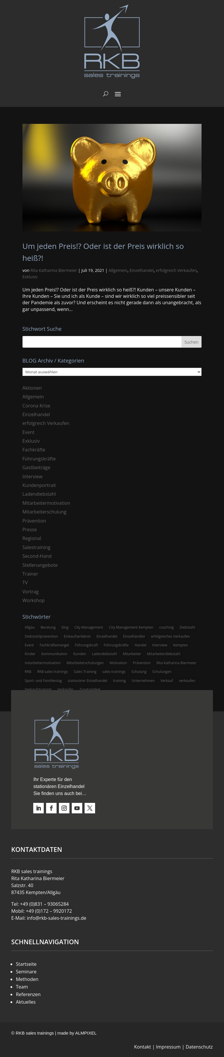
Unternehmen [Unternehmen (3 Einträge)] (143, 680)
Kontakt (142, 1047)
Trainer (30, 574)
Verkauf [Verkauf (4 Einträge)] (166, 680)
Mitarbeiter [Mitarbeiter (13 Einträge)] (132, 653)
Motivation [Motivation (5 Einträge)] (118, 662)
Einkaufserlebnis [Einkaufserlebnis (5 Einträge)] (77, 636)
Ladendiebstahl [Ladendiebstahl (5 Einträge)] (104, 653)
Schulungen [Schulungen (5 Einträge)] (161, 671)
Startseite (26, 964)
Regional (31, 538)
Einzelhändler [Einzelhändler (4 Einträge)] (134, 636)
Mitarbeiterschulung (44, 512)
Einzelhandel (142, 270)
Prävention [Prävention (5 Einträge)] (142, 662)
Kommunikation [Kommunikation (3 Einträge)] (54, 653)
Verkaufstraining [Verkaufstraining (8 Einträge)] (38, 689)
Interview (32, 476)
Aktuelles (26, 1002)
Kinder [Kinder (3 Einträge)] (30, 653)
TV (25, 582)
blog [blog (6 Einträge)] (65, 627)
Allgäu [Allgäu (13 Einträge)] (30, 627)
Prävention (34, 521)
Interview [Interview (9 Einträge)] (159, 645)
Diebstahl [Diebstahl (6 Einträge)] (187, 627)
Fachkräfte (34, 449)
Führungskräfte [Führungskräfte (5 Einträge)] (116, 645)
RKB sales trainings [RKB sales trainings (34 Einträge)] (52, 671)
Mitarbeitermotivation (46, 503)
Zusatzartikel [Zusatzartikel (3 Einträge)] (89, 689)
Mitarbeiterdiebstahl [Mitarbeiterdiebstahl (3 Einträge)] (163, 653)
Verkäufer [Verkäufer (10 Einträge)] (65, 689)
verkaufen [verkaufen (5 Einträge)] (187, 680)
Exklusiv (30, 276)
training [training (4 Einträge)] (119, 680)
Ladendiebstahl (39, 494)
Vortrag (30, 591)
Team (22, 987)
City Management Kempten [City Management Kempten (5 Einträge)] (131, 627)
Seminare (26, 971)
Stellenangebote (40, 565)
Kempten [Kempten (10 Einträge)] (180, 645)
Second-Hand (37, 556)
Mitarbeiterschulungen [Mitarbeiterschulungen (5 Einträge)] (85, 662)
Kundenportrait (39, 485)
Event (28, 432)
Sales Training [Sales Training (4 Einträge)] (85, 671)
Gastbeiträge (36, 467)
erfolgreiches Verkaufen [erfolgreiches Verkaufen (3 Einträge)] (170, 636)
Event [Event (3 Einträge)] (29, 645)
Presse (29, 529)
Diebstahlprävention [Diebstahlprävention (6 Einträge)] (41, 636)
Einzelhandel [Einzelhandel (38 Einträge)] (107, 636)
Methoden (27, 979)
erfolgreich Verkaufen (176, 270)
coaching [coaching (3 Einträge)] (166, 627)
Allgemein (117, 270)
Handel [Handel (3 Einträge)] (140, 645)
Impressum (168, 1047)
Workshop (33, 600)
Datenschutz (199, 1047)
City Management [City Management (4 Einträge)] (88, 627)
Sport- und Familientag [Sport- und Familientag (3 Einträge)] (43, 680)
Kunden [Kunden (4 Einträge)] (79, 653)
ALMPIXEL (86, 1032)
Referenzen (28, 994)
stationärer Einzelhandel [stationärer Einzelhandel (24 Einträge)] (87, 680)
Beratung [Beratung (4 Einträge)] (48, 627)
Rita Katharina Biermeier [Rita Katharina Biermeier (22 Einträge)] (177, 662)
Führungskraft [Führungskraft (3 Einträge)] (86, 645)
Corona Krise (36, 405)
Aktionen (32, 388)
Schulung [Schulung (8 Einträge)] (139, 671)
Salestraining (36, 547)
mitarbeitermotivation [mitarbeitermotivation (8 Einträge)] (43, 662)
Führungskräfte (39, 458)
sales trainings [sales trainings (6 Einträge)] (114, 671)
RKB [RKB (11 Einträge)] (28, 671)
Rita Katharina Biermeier (53, 270)
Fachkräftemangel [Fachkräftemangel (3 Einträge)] (54, 645)
